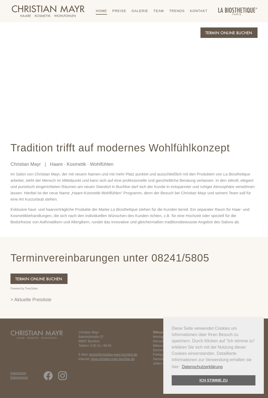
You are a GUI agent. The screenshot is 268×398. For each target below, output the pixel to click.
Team (158, 11)
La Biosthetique (236, 174)
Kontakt (199, 11)
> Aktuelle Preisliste (31, 299)
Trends (177, 11)
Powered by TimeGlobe (24, 288)
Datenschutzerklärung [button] (202, 367)
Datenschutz (19, 377)
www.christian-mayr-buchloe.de (113, 359)
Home (101, 11)
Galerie (140, 11)
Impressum (18, 373)
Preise (119, 11)
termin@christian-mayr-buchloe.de (113, 354)
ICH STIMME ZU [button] (213, 380)
